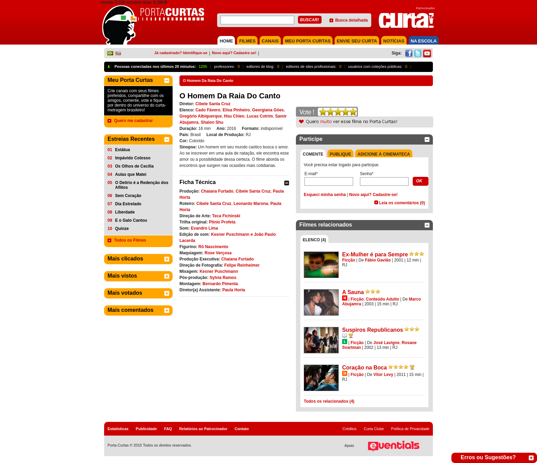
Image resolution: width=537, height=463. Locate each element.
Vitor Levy (383, 374)
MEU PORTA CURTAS (307, 41)
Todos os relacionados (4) (329, 401)
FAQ (168, 429)
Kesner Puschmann (219, 271)
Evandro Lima (204, 228)
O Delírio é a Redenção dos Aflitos (141, 185)
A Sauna (353, 292)
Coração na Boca (364, 367)
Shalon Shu (212, 122)
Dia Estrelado (128, 204)
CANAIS (270, 41)
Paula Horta (233, 290)
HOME (226, 41)
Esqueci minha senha (325, 194)
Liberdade (125, 212)
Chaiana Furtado (217, 191)
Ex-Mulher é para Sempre (375, 254)
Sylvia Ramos (223, 277)
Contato (242, 429)
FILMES (247, 41)
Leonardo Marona (251, 203)
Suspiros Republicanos (372, 330)
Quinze (122, 228)
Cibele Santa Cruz (213, 103)
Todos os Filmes (130, 240)
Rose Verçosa (218, 253)
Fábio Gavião (378, 260)
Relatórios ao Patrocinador (203, 429)
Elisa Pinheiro (236, 110)
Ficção (348, 260)
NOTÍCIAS (393, 41)
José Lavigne (386, 342)
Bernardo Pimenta (220, 283)
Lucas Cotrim (260, 116)
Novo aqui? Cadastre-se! (234, 53)
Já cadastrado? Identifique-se (180, 53)
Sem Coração (128, 195)
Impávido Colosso (132, 158)
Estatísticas (118, 429)
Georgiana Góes (268, 110)
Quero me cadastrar (133, 120)
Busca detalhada (351, 20)
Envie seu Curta (357, 41)
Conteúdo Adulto (382, 299)
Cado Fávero (208, 110)
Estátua (122, 149)
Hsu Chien (234, 116)
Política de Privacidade (410, 429)
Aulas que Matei (130, 174)
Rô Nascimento (213, 246)
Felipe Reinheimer (242, 265)
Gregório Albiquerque (200, 116)
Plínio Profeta (222, 222)
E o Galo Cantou (131, 220)
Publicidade (146, 429)
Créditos (349, 429)
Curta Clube (374, 429)
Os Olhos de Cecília (134, 166)
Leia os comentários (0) (402, 202)
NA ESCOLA (424, 41)
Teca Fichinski (226, 216)
